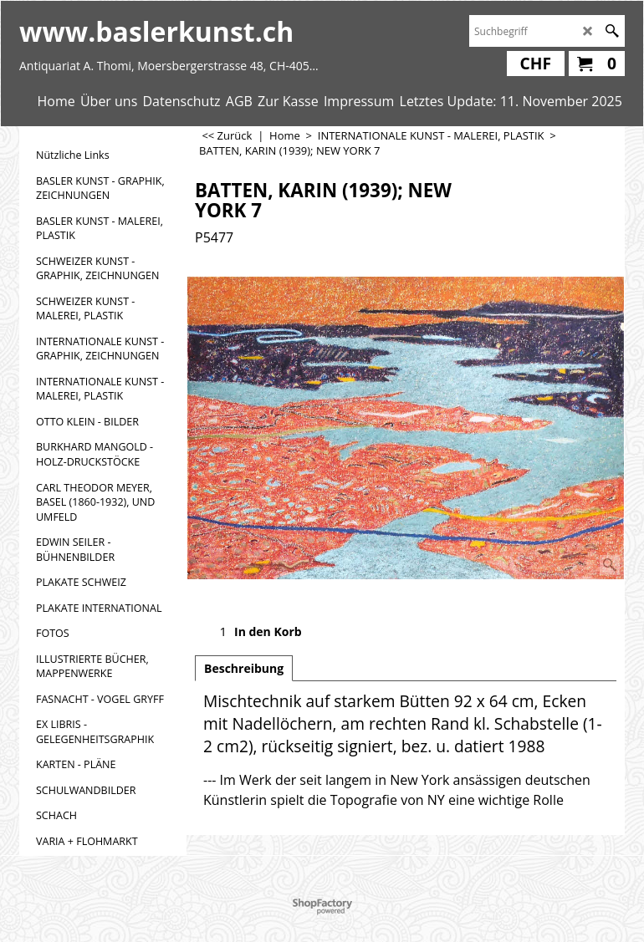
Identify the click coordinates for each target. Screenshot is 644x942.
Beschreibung (244, 668)
